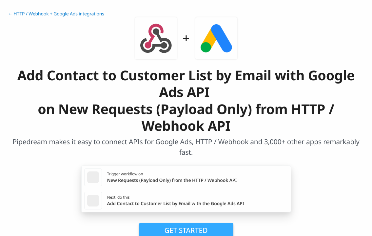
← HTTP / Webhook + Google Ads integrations (56, 14)
